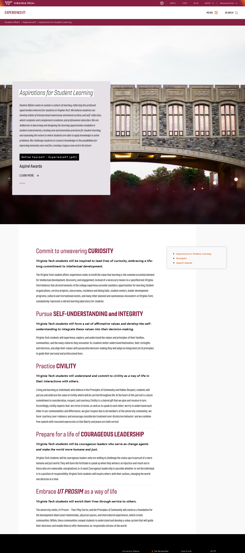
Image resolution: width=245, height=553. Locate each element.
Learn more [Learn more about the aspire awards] (27, 176)
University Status (130, 551)
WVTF (213, 551)
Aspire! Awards (184, 263)
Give (196, 3)
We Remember (161, 551)
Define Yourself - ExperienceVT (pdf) (49, 157)
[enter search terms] (231, 13)
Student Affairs (13, 22)
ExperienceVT (30, 22)
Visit (184, 3)
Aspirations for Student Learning (55, 22)
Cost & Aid (186, 551)
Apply (173, 3)
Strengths (181, 258)
